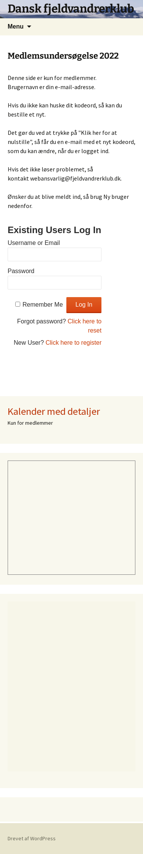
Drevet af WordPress (32, 838)
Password (21, 271)
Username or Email (34, 243)
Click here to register (74, 342)
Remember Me (42, 304)
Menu (16, 26)
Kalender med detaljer (54, 411)
